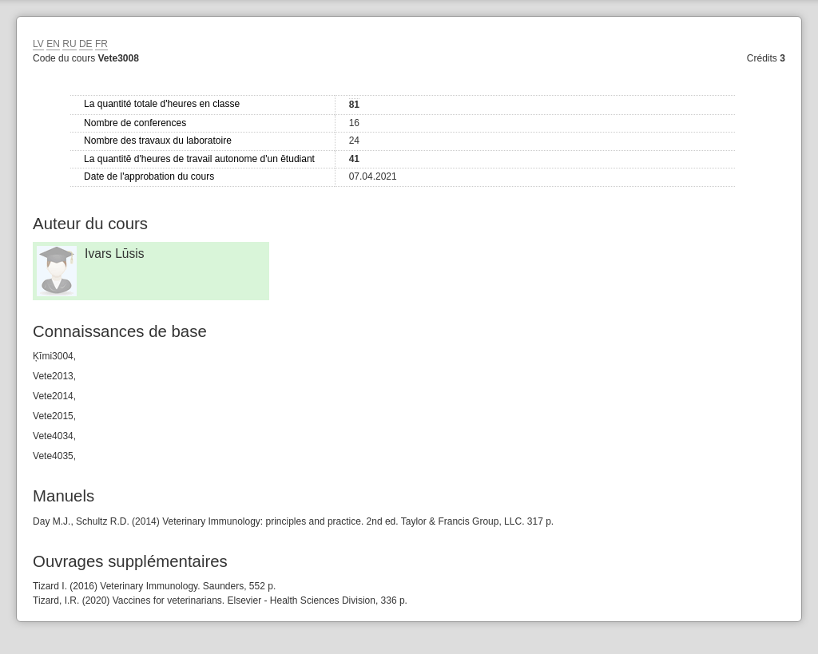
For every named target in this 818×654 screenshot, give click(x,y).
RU (69, 44)
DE (86, 44)
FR (101, 44)
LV (38, 44)
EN (53, 44)
